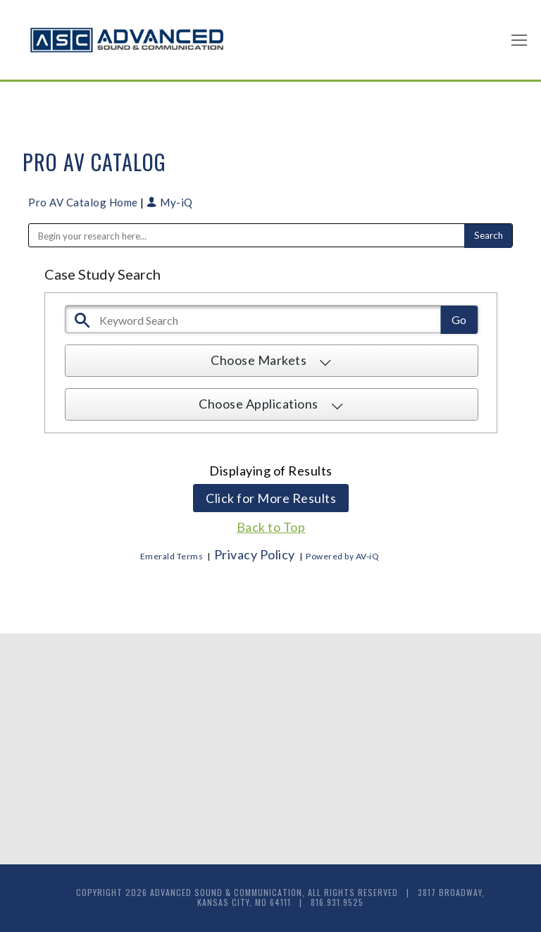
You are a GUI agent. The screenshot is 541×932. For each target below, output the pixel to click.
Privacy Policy (254, 554)
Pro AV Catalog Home (84, 202)
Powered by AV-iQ (342, 556)
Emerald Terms (172, 556)
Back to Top (271, 527)
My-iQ (170, 202)
